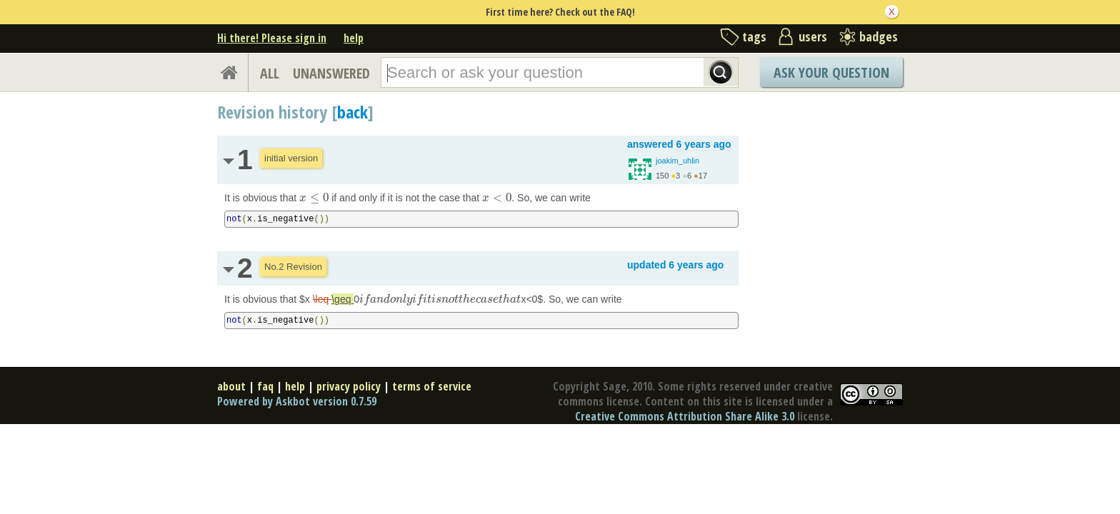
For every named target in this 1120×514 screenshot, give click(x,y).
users (813, 36)
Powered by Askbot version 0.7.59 (296, 401)
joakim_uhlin (677, 160)
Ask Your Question (831, 72)
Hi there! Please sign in (271, 38)
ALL (269, 73)
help (354, 38)
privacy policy (348, 386)
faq (265, 386)
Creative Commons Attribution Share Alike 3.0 (684, 416)
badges (878, 36)
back (352, 112)
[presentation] (314, 197)
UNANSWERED (331, 73)
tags (754, 36)
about (231, 386)
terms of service (431, 386)
